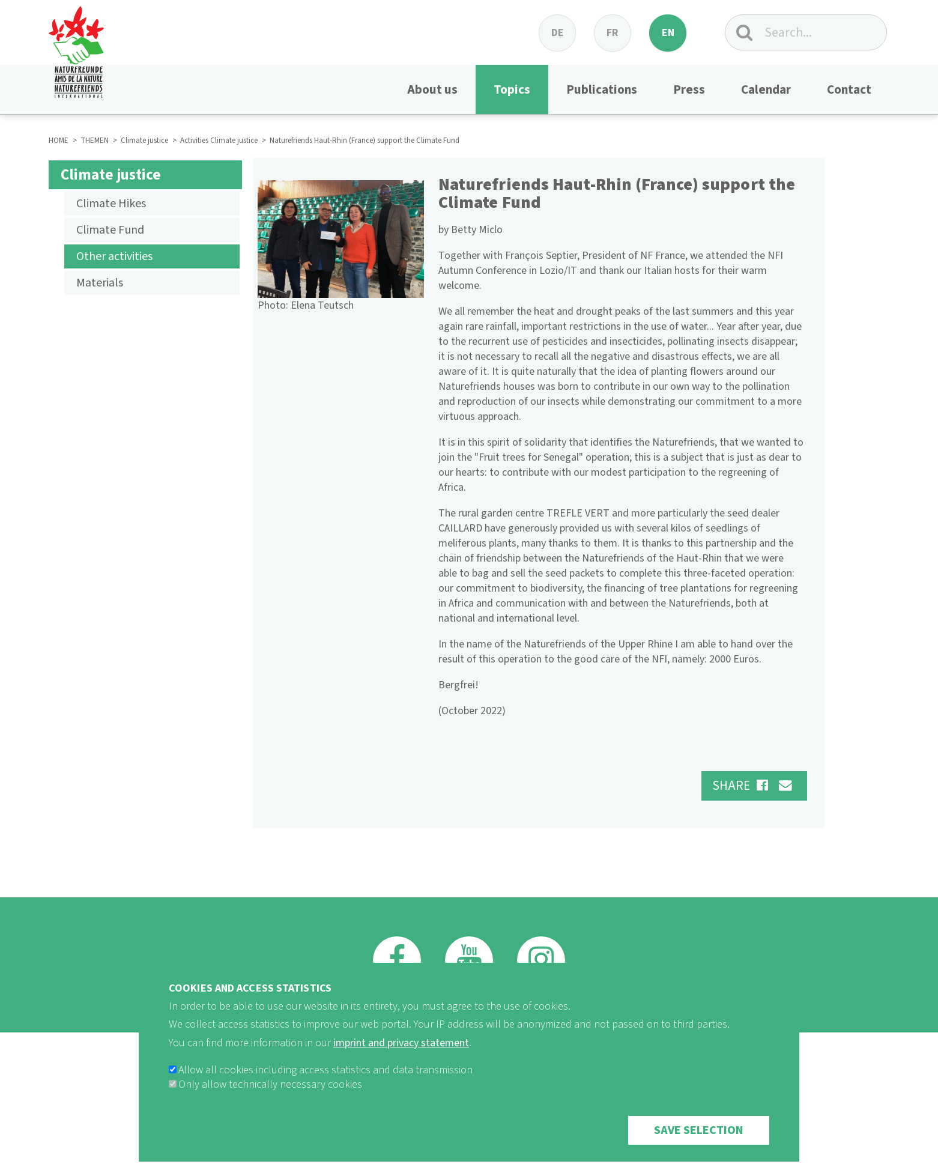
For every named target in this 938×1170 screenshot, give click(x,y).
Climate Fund (110, 230)
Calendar (766, 89)
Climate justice (144, 140)
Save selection (698, 1142)
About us (432, 89)
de (557, 32)
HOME (58, 140)
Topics (512, 89)
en (668, 32)
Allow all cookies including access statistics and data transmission (325, 1082)
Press (689, 89)
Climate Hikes (111, 203)
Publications (601, 89)
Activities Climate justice (219, 140)
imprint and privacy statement (401, 1054)
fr (613, 32)
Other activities (114, 256)
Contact (849, 89)
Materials (99, 282)
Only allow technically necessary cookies (270, 1096)
